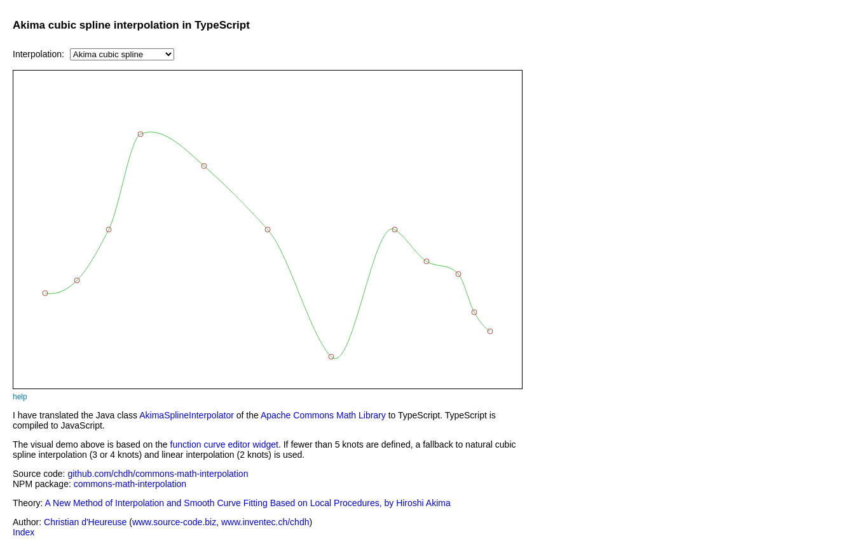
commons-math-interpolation (130, 484)
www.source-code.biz (174, 522)
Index (23, 532)
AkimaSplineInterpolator (186, 415)
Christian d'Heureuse (85, 522)
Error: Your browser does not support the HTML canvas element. (268, 229)
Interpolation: (38, 54)
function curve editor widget (224, 444)
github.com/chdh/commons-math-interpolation (157, 474)
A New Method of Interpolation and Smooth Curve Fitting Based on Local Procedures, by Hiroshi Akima (248, 503)
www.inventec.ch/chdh (265, 522)
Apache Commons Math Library (323, 415)
